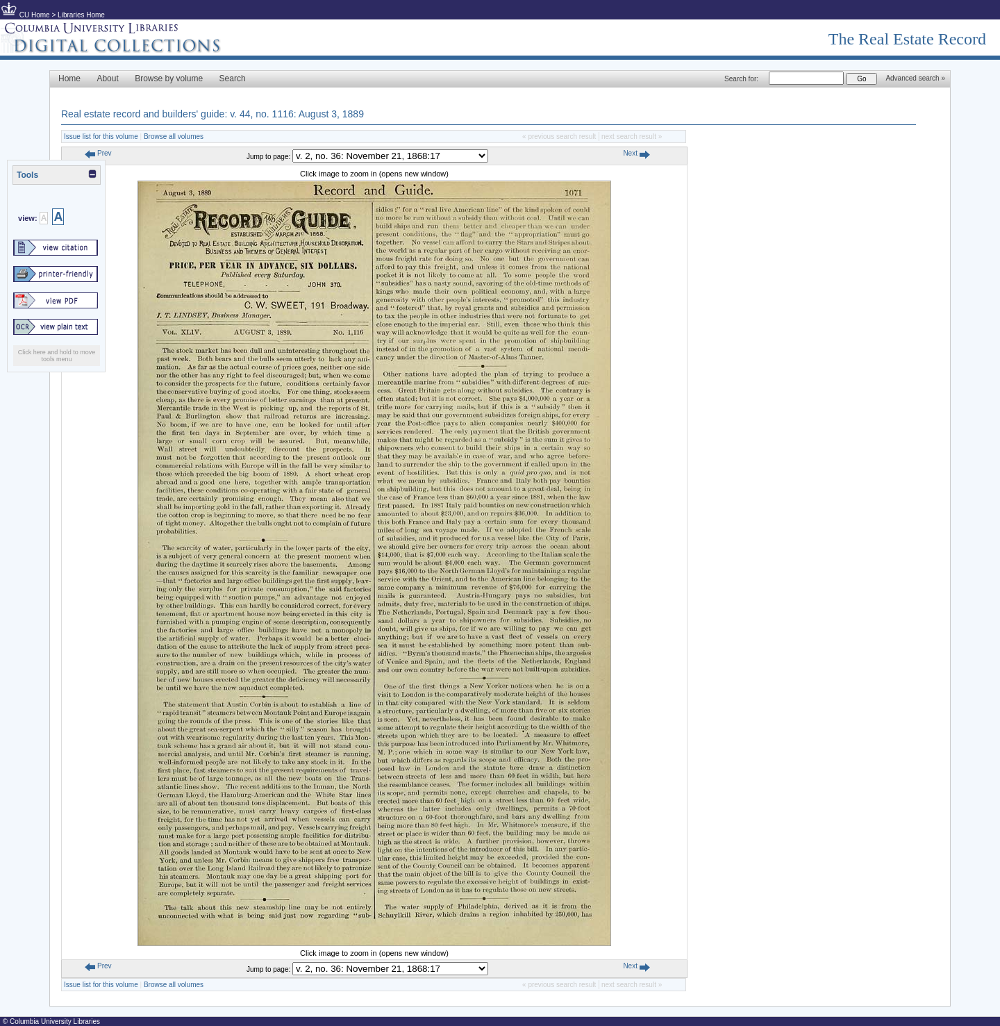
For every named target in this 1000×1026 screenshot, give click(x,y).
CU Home (34, 15)
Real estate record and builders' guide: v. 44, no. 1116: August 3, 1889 (212, 113)
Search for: (741, 79)
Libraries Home (81, 15)
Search (232, 78)
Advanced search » (915, 78)
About (107, 78)
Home (69, 78)
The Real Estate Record (907, 39)
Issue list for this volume (101, 136)
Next (636, 153)
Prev (98, 153)
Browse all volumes (173, 136)
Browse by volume (169, 78)
